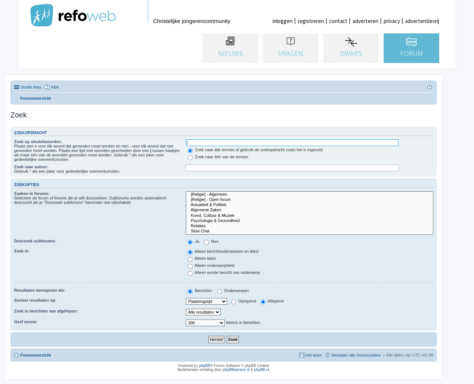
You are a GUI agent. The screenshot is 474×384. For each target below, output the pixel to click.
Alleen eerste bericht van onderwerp (224, 272)
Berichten (200, 290)
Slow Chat (310, 231)
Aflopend (272, 301)
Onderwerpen (233, 290)
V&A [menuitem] (55, 87)
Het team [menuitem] (314, 355)
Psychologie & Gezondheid (310, 221)
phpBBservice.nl (236, 370)
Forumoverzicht (35, 355)
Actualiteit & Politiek (310, 205)
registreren (311, 20)
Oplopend (243, 301)
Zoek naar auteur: (31, 167)
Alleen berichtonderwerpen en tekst (223, 251)
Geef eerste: (26, 322)
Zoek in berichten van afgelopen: (46, 311)
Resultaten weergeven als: (39, 290)
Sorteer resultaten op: (35, 300)
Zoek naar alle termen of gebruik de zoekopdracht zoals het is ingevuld (255, 150)
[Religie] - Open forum (310, 199)
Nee (211, 241)
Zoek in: (22, 251)
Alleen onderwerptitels (211, 265)
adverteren (365, 20)
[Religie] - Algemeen (310, 194)
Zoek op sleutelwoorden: (38, 141)
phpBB (204, 366)
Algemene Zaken (310, 210)
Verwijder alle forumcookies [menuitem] (356, 355)
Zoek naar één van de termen (218, 157)
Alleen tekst (202, 258)
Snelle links (31, 87)
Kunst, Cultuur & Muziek (310, 215)
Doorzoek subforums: (35, 241)
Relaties (310, 226)
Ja (193, 241)
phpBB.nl (261, 370)
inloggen (283, 20)
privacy (392, 20)
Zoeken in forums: (31, 193)
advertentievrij (422, 20)
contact (338, 20)
